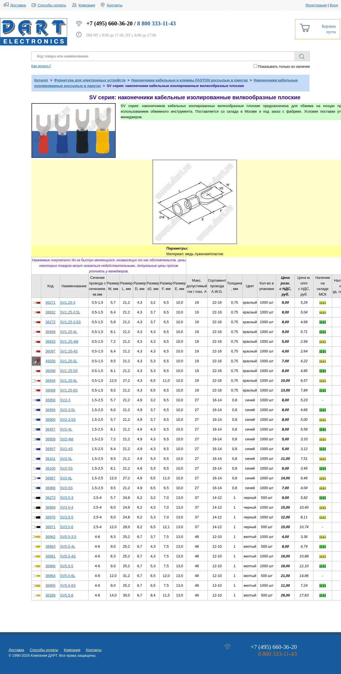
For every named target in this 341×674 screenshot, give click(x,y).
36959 (50, 439)
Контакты (114, 5)
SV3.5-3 (66, 498)
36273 (50, 498)
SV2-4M (66, 439)
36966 (50, 566)
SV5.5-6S (68, 585)
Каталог (41, 80)
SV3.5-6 (66, 527)
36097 (50, 351)
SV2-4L (66, 429)
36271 (50, 302)
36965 (50, 585)
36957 (50, 449)
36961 (50, 556)
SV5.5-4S (68, 556)
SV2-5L (66, 458)
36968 (50, 488)
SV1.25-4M (69, 341)
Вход (334, 5)
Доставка (18, 5)
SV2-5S (66, 468)
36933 (50, 341)
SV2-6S (66, 488)
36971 (50, 527)
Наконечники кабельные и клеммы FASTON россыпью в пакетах (189, 80)
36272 (50, 322)
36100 (50, 468)
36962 (50, 537)
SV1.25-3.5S (70, 322)
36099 (50, 390)
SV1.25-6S (69, 390)
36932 (50, 312)
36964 (50, 576)
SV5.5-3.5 (68, 537)
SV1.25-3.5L (70, 312)
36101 (50, 458)
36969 (50, 507)
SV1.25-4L (68, 332)
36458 (50, 332)
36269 (50, 595)
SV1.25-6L (68, 380)
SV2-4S (66, 449)
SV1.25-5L (68, 361)
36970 (50, 517)
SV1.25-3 (67, 302)
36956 (50, 410)
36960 (50, 419)
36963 (50, 546)
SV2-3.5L (67, 410)
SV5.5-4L (67, 546)
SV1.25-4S (69, 351)
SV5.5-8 (66, 595)
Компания (87, 5)
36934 (50, 380)
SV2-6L (66, 478)
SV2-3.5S (68, 419)
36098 (50, 371)
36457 (50, 429)
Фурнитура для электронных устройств (90, 80)
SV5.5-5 (66, 566)
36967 (50, 478)
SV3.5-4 (66, 507)
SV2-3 (65, 400)
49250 (50, 361)
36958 (50, 400)
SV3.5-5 (66, 517)
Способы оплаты (52, 5)
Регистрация (316, 5)
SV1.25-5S (69, 371)
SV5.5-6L (67, 576)
